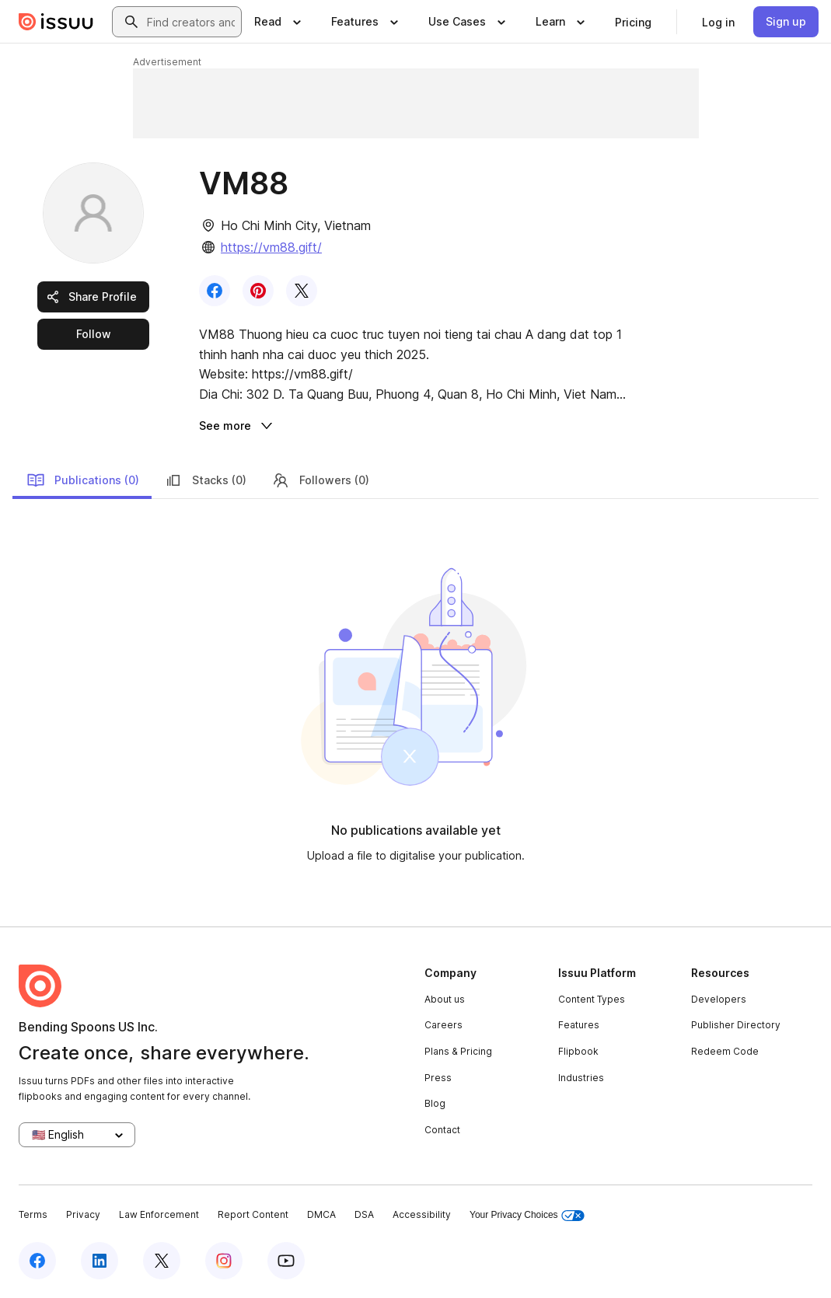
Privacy (83, 1214)
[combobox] (191, 22)
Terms (33, 1214)
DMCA (321, 1214)
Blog (434, 1103)
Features (578, 1025)
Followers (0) (320, 480)
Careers (443, 1025)
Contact (442, 1130)
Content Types (591, 999)
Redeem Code (725, 1051)
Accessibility (422, 1214)
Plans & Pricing (458, 1051)
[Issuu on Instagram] (224, 1260)
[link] (633, 21)
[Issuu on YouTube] (286, 1260)
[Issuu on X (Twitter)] (161, 1260)
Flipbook (578, 1051)
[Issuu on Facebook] (37, 1260)
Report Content (253, 1214)
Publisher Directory (735, 1025)
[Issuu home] (56, 21)
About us (444, 999)
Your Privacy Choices (527, 1215)
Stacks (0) (205, 480)
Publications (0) (82, 480)
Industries (581, 1077)
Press (438, 1077)
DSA (364, 1214)
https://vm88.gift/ (271, 247)
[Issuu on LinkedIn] (99, 1260)
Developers (718, 999)
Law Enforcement (159, 1214)
